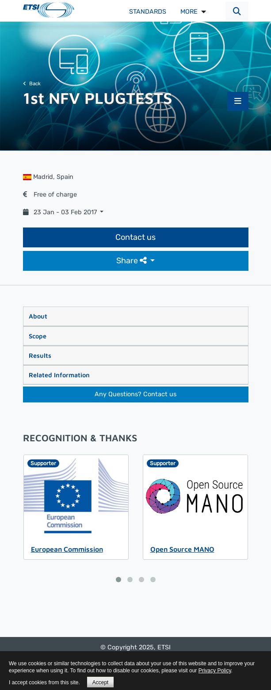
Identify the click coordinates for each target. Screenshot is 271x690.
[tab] (135, 316)
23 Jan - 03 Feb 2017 (61, 212)
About (38, 316)
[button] (236, 12)
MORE (189, 11)
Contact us (135, 237)
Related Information (59, 375)
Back (32, 83)
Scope (37, 336)
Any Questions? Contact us (135, 394)
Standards (147, 11)
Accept (100, 682)
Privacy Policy (214, 670)
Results (40, 355)
